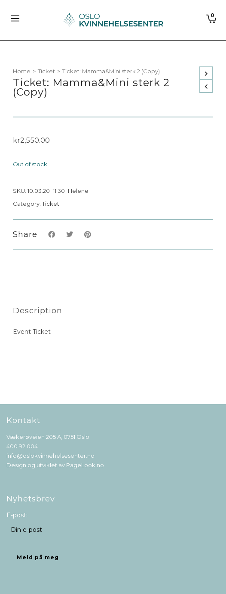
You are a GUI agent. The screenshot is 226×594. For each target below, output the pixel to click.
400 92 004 (22, 446)
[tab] (37, 311)
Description (37, 310)
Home (22, 71)
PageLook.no (85, 465)
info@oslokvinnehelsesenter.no (50, 455)
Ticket (46, 71)
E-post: (16, 515)
